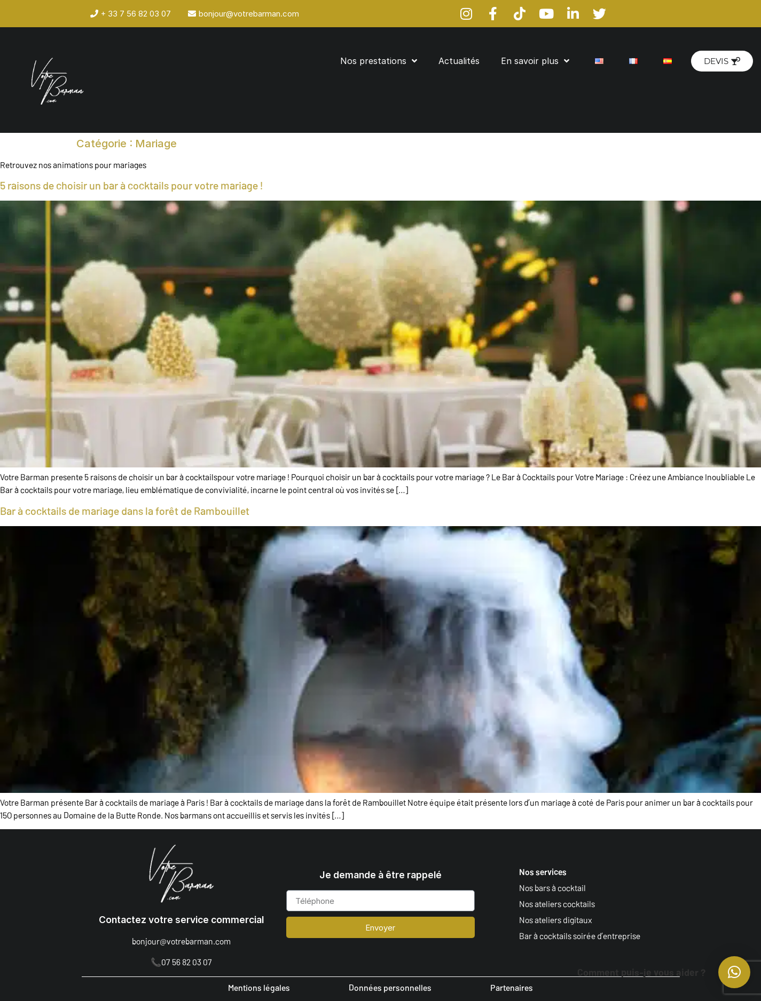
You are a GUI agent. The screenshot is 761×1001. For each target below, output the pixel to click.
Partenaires (511, 987)
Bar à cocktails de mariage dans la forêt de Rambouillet (124, 510)
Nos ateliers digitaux (555, 920)
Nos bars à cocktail (552, 888)
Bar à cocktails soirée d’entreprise (579, 936)
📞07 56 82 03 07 (181, 962)
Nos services (543, 872)
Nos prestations (378, 60)
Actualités (459, 60)
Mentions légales (259, 987)
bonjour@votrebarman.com (181, 941)
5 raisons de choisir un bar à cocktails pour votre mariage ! (131, 185)
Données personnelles (390, 987)
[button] (734, 972)
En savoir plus (535, 60)
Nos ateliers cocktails (557, 904)
